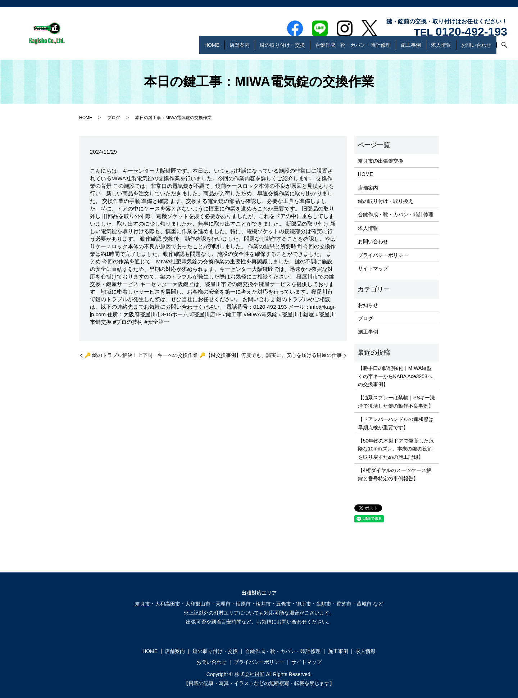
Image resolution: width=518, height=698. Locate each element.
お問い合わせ (476, 48)
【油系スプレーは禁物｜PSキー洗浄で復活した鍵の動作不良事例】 (396, 401)
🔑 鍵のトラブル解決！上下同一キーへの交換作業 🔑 (145, 355)
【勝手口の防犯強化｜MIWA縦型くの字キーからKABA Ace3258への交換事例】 (395, 376)
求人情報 (441, 48)
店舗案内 (240, 48)
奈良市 (142, 604)
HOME (211, 48)
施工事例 (411, 48)
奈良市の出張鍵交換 (380, 161)
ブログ (113, 117)
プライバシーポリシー (383, 255)
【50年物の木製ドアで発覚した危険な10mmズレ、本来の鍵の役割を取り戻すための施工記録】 (396, 449)
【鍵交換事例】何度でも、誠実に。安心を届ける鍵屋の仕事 (274, 355)
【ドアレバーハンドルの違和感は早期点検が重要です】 (395, 423)
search (501, 48)
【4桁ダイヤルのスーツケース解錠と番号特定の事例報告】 (394, 474)
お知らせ (368, 305)
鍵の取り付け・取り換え (385, 201)
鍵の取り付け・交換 (282, 48)
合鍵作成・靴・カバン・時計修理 (353, 48)
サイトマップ (373, 268)
